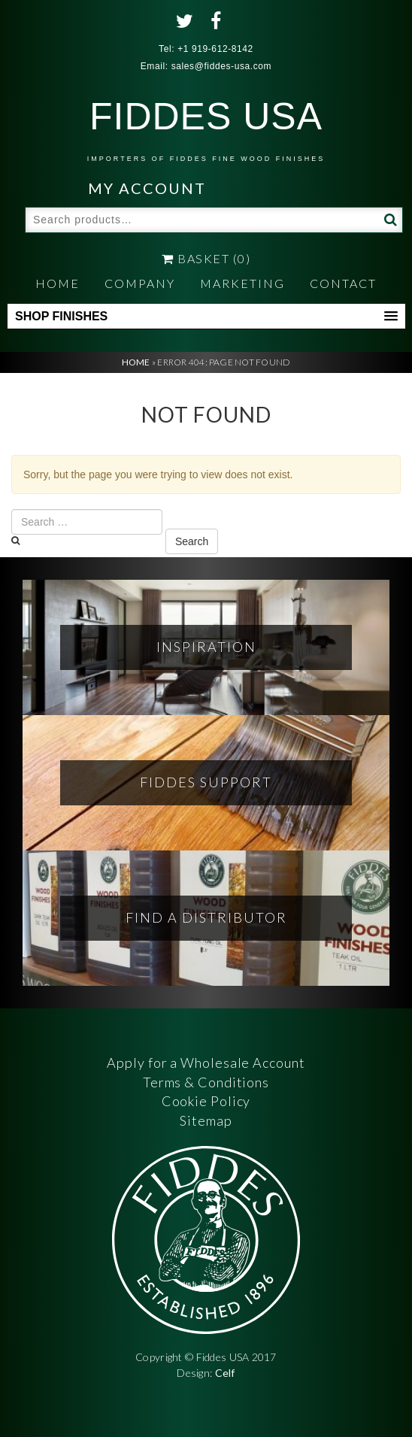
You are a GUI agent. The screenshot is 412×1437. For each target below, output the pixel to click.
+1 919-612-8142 (215, 49)
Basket (206, 258)
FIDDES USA (206, 128)
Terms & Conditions (206, 1082)
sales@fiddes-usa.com (221, 66)
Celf (225, 1372)
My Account (147, 188)
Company (140, 283)
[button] (206, 316)
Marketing (242, 283)
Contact (343, 283)
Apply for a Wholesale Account (205, 1062)
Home (57, 283)
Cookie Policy (206, 1101)
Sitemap (206, 1120)
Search (389, 219)
